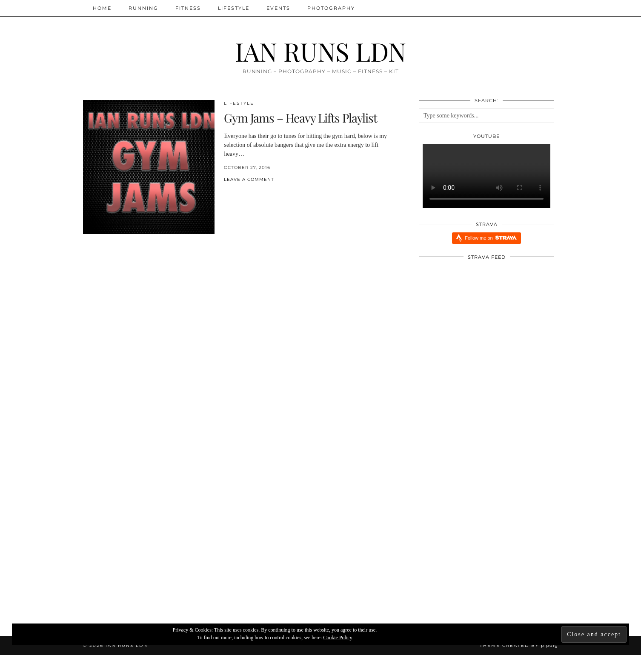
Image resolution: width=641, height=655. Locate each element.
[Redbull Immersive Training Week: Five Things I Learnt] (479, 545)
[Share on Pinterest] (234, 193)
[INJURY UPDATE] (162, 545)
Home (102, 8)
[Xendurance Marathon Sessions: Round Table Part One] (321, 545)
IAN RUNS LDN (320, 51)
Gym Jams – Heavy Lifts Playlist (300, 118)
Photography (331, 8)
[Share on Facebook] (226, 193)
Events (278, 8)
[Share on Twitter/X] (230, 193)
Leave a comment (249, 179)
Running (143, 8)
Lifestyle (233, 8)
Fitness (188, 8)
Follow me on (490, 237)
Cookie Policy (337, 638)
